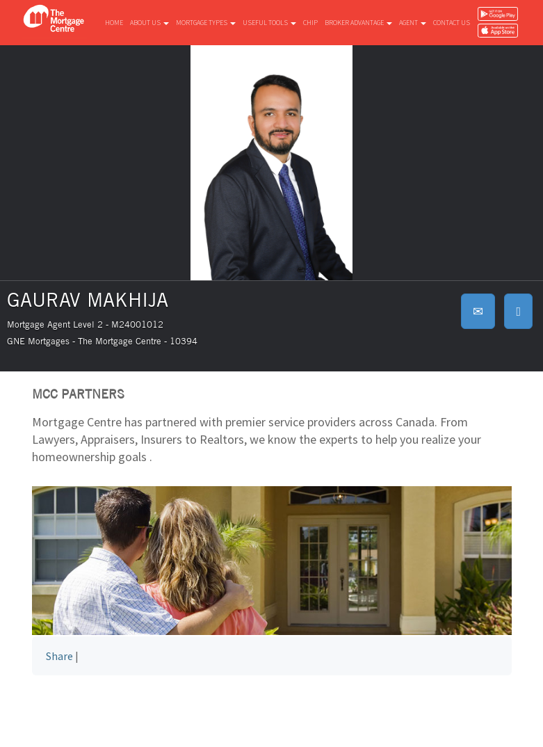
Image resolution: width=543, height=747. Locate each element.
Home (114, 22)
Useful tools (269, 22)
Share (59, 656)
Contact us (451, 22)
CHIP (310, 22)
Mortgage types (206, 22)
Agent (412, 22)
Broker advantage (358, 22)
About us (149, 22)
